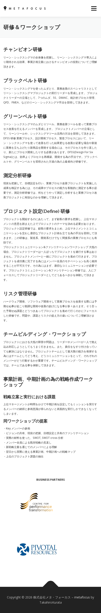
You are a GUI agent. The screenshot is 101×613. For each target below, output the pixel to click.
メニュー (94, 8)
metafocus (82, 597)
